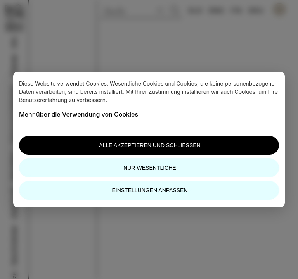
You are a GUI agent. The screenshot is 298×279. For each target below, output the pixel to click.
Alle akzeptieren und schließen (149, 145)
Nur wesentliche (149, 168)
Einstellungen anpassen (149, 190)
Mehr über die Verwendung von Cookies (78, 114)
